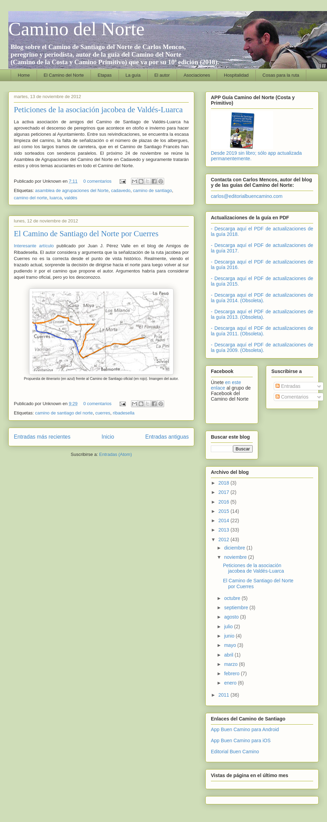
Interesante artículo (34, 245)
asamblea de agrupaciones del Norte (71, 190)
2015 (224, 511)
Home (24, 75)
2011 (224, 695)
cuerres (102, 412)
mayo (230, 645)
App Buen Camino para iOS (241, 740)
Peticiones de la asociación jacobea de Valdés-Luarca (98, 109)
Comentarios (291, 397)
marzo (231, 664)
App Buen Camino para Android (245, 729)
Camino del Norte (76, 28)
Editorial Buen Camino (235, 751)
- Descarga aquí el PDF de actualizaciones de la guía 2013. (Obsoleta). (262, 314)
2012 (224, 539)
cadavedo (120, 190)
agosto (232, 617)
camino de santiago (152, 190)
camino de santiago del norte (64, 412)
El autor (162, 75)
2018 (224, 483)
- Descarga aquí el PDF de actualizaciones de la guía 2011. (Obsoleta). (262, 330)
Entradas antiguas (167, 437)
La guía (132, 75)
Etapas (105, 75)
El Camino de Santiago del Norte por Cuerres (86, 233)
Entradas (287, 386)
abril (229, 655)
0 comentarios (97, 181)
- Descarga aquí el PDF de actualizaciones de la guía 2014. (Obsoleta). (262, 297)
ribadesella (123, 412)
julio (229, 626)
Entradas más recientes (42, 437)
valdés (70, 197)
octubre (233, 598)
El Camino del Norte (64, 75)
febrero (232, 673)
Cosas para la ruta (280, 75)
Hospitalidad (236, 75)
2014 (224, 520)
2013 (224, 530)
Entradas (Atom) (115, 454)
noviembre (236, 557)
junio (229, 636)
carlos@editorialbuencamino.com (246, 196)
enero (231, 683)
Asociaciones (197, 75)
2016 (224, 502)
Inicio (108, 437)
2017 (224, 492)
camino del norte (30, 197)
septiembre (236, 607)
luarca (55, 197)
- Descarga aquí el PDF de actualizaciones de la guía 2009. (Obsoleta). (262, 347)
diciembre (235, 548)
